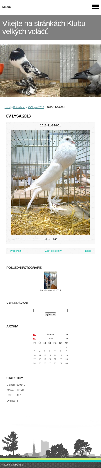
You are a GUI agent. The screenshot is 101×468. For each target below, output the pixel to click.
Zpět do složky (53, 250)
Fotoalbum (19, 107)
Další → (89, 250)
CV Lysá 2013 (36, 107)
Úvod (7, 107)
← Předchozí (14, 250)
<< (34, 334)
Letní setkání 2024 (50, 290)
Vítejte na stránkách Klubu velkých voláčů (43, 27)
